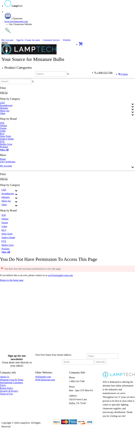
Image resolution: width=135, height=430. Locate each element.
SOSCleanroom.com (45, 379)
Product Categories (18, 67)
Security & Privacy (9, 391)
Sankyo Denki (7, 139)
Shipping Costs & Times (11, 379)
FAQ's (3, 385)
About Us (4, 376)
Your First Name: (43, 355)
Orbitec (3, 125)
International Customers (11, 382)
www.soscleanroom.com (16, 21)
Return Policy (6, 388)
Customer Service (51, 40)
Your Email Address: (62, 355)
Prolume (4, 147)
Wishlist (67, 40)
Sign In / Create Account (28, 40)
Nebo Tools (5, 136)
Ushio (3, 131)
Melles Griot (6, 144)
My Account (7, 40)
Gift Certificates (7, 162)
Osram (3, 128)
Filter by (3, 93)
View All (4, 150)
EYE (2, 141)
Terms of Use (6, 394)
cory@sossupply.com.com (60, 275)
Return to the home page (11, 280)
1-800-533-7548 (104, 72)
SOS (2, 123)
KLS (2, 133)
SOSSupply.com (43, 376)
